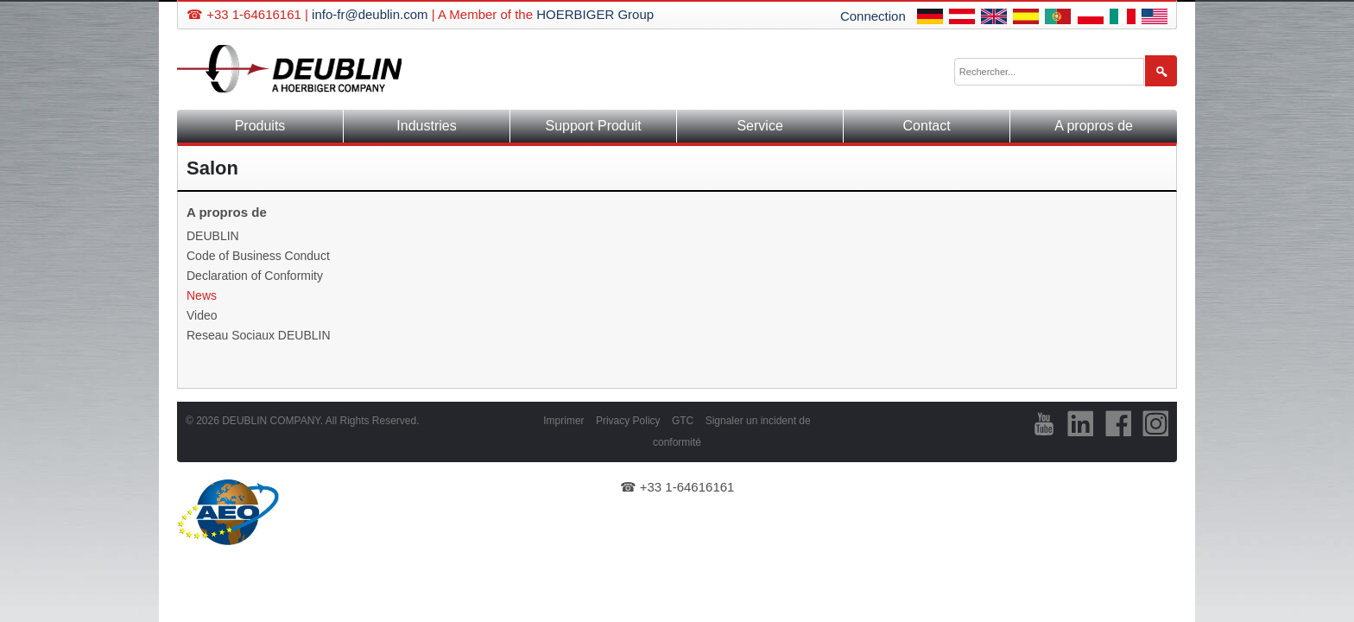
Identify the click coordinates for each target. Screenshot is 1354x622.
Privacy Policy (628, 421)
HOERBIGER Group (595, 14)
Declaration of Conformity (255, 275)
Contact (927, 125)
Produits (260, 125)
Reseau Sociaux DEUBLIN (259, 335)
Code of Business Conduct (258, 256)
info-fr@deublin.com (369, 14)
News (202, 295)
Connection (873, 16)
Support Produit (593, 125)
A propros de (1093, 125)
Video (202, 315)
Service (759, 125)
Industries (426, 125)
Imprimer (563, 421)
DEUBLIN (213, 236)
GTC (682, 421)
